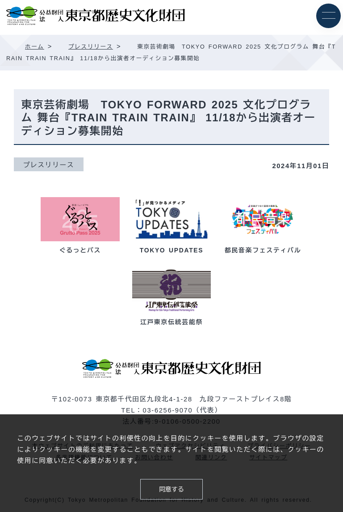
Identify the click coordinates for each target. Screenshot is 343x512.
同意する (171, 489)
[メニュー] (328, 16)
